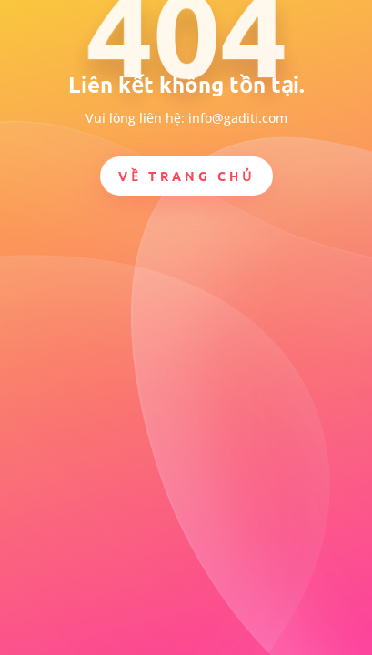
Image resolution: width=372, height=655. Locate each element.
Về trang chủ (186, 175)
